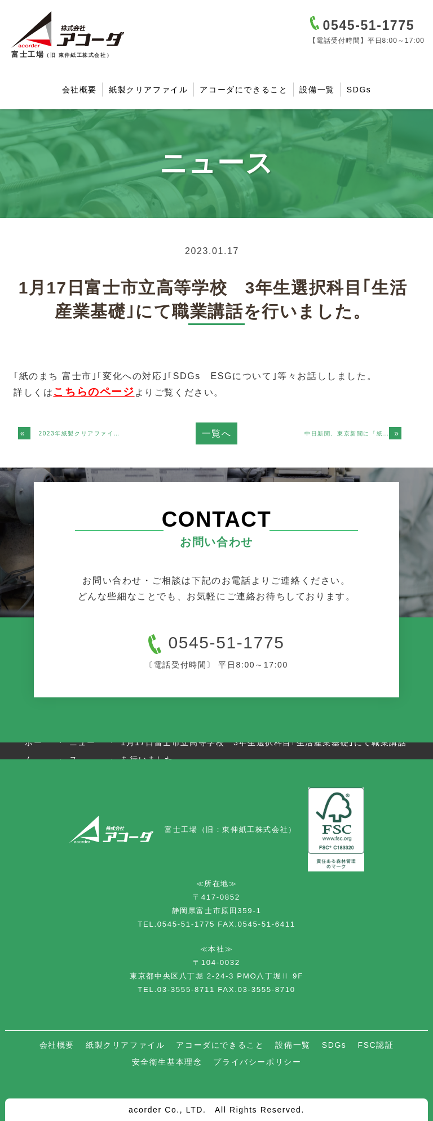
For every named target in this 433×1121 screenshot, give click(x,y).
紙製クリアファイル (148, 89)
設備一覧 (316, 89)
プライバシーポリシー (257, 1061)
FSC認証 (375, 1044)
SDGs (359, 89)
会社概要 (79, 89)
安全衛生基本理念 (167, 1061)
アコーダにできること (244, 89)
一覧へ (217, 433)
